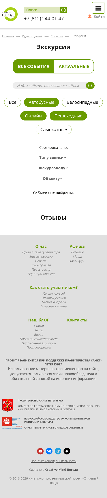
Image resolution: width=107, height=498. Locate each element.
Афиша (77, 246)
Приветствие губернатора (41, 252)
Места (77, 256)
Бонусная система (53, 306)
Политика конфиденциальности (53, 461)
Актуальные (74, 66)
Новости (41, 261)
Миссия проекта (40, 256)
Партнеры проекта (41, 274)
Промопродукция (38, 347)
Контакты (77, 320)
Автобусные (41, 102)
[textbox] (53, 157)
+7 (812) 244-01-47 (44, 18)
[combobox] (53, 157)
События (77, 252)
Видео (38, 334)
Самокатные (53, 129)
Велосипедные (82, 102)
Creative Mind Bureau (61, 469)
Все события (33, 66)
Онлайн (33, 116)
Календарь (77, 261)
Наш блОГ (38, 320)
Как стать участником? (54, 287)
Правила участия (53, 298)
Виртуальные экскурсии (39, 343)
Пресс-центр (41, 269)
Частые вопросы (54, 302)
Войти (99, 16)
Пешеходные (68, 116)
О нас (41, 246)
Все (12, 102)
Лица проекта (41, 265)
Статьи (38, 326)
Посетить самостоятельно (38, 339)
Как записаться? (53, 293)
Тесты (38, 330)
